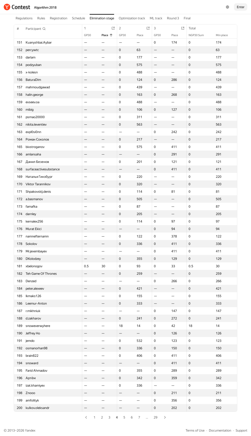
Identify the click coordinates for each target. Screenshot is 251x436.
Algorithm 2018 (45, 7)
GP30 (90, 35)
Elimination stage (102, 18)
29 (155, 417)
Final (187, 18)
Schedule (78, 18)
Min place (224, 35)
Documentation (220, 430)
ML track (156, 18)
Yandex (30, 430)
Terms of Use (195, 430)
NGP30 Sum (199, 35)
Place (107, 35)
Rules (41, 18)
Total (194, 28)
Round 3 (173, 18)
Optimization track (132, 18)
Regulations (24, 18)
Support (241, 430)
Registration (58, 18)
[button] (36, 29)
